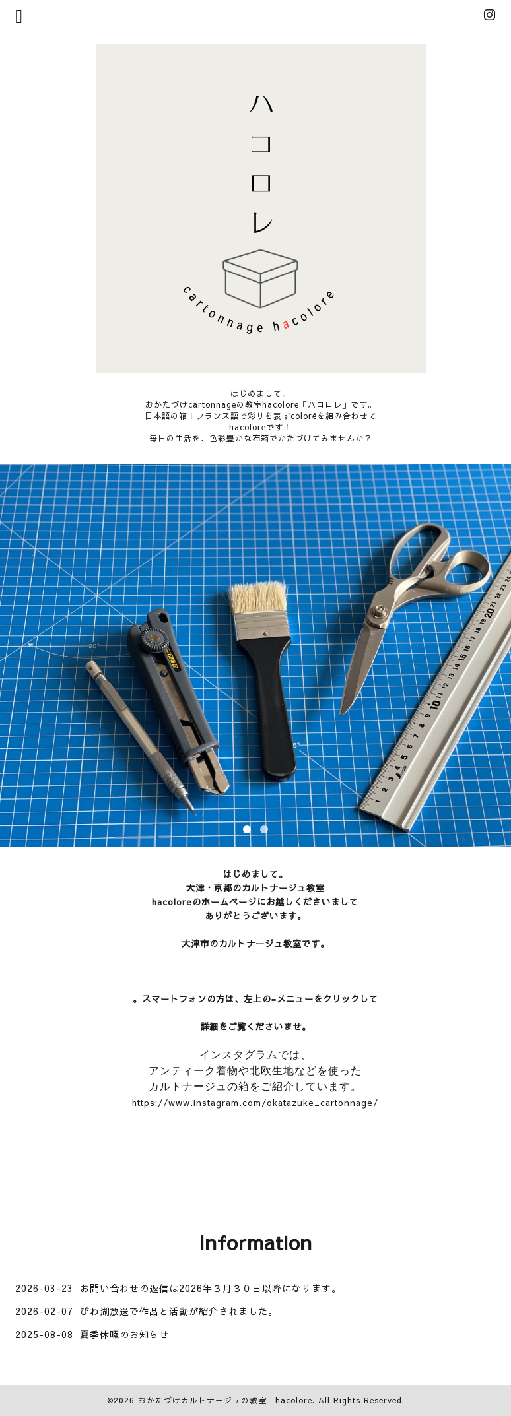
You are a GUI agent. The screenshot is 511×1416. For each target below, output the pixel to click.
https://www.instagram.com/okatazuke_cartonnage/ (255, 1102)
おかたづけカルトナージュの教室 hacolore (225, 1400)
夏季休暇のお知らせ (124, 1334)
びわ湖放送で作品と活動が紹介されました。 (179, 1311)
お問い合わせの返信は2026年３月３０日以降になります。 (210, 1288)
